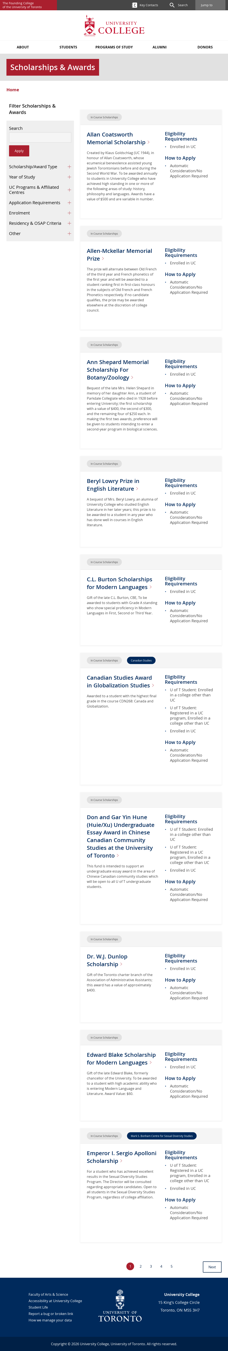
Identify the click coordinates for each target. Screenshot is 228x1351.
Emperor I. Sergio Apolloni (120, 1157)
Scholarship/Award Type (33, 166)
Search (16, 128)
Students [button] (68, 47)
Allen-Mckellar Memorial (122, 254)
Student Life (38, 1307)
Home (12, 89)
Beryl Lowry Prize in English (116, 484)
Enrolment (19, 213)
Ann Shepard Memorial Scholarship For (120, 369)
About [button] (23, 47)
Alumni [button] (160, 47)
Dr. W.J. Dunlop (108, 960)
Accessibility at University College (55, 1301)
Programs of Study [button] (114, 47)
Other (15, 233)
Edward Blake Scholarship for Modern (121, 1062)
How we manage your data (50, 1320)
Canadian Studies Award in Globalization (122, 685)
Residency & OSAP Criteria (35, 223)
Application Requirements (34, 202)
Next (212, 1267)
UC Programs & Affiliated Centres (34, 189)
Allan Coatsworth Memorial (122, 138)
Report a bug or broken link (51, 1313)
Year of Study (22, 177)
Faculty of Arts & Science (48, 1294)
